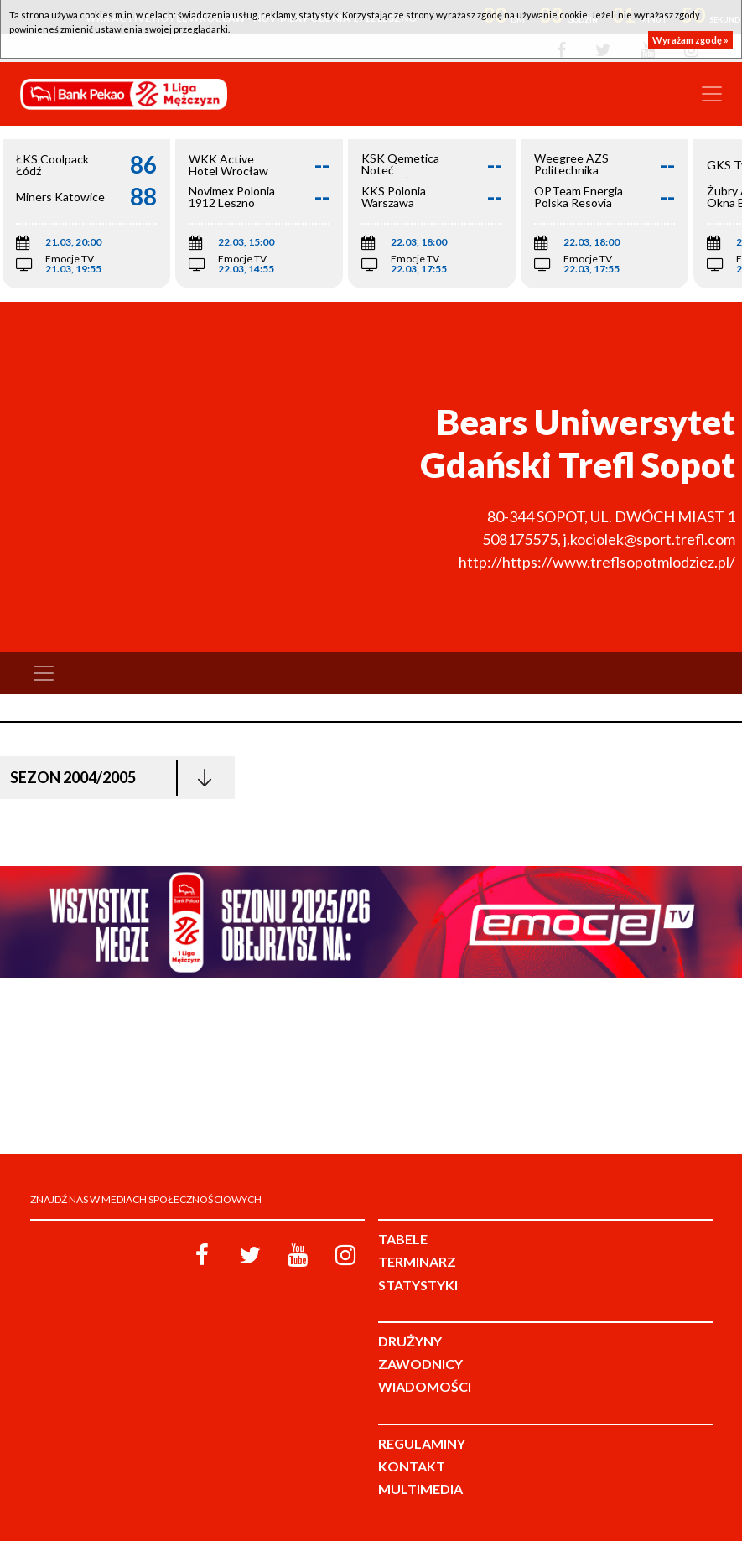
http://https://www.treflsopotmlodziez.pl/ (597, 562)
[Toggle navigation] (711, 94)
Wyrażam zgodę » (690, 39)
